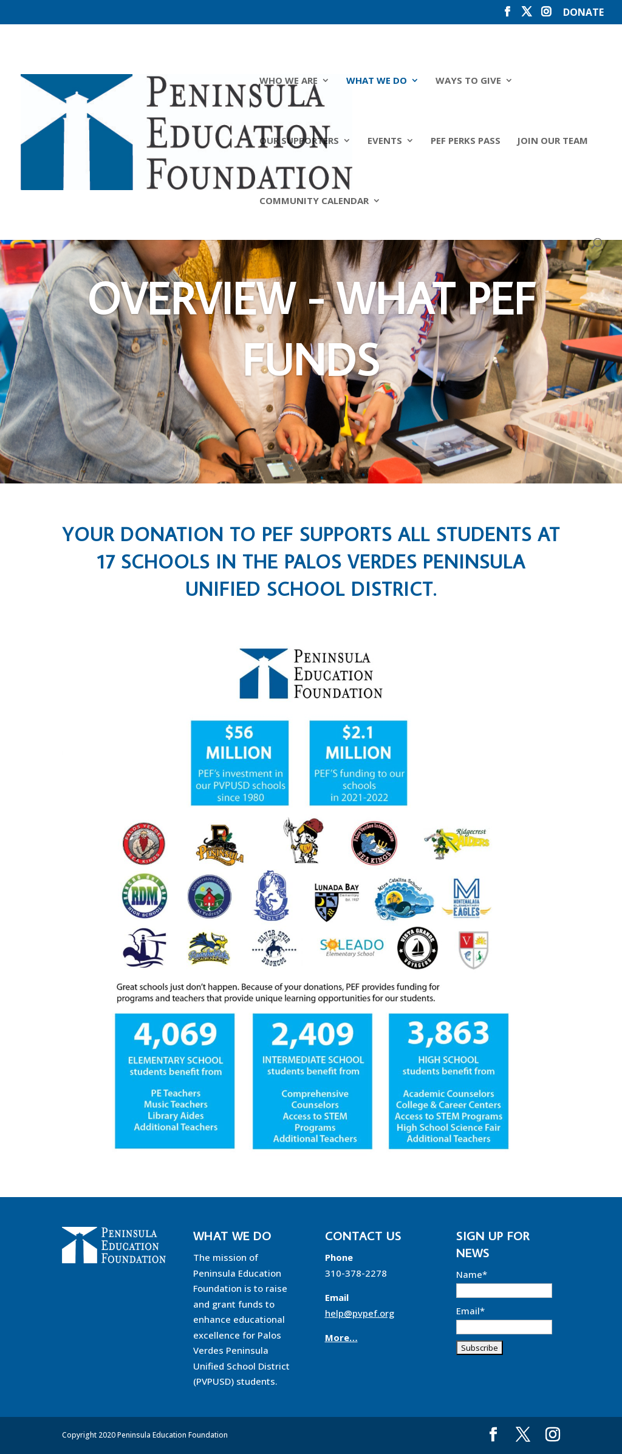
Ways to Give (468, 81)
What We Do (376, 81)
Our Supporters (298, 141)
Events (384, 141)
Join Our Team (551, 141)
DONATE (583, 13)
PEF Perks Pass (465, 141)
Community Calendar (313, 201)
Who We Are (288, 81)
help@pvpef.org (359, 1313)
